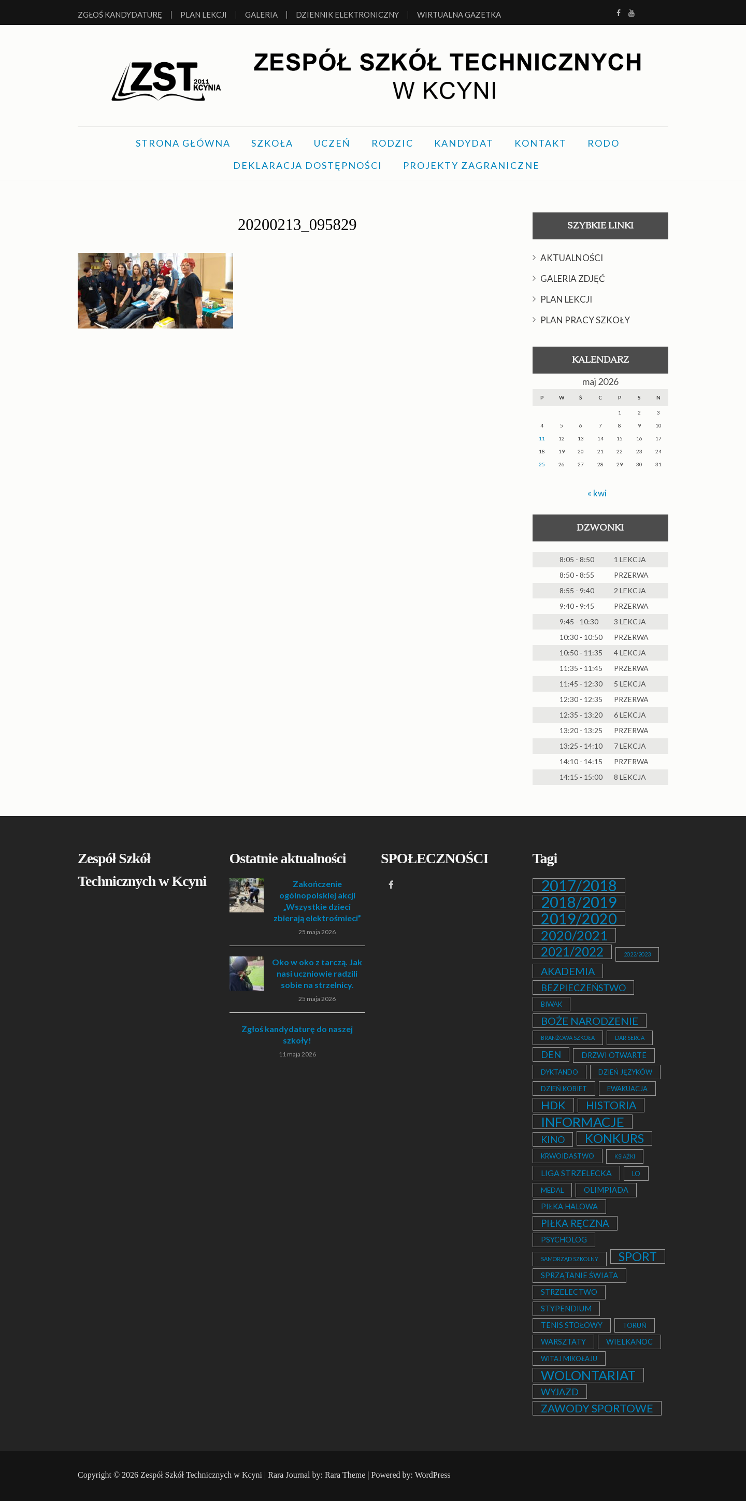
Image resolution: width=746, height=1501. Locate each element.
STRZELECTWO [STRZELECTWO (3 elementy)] (569, 1292)
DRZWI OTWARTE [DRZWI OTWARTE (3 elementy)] (614, 1055)
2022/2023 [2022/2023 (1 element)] (637, 954)
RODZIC (392, 143)
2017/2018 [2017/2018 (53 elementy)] (579, 885)
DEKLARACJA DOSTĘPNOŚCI (307, 165)
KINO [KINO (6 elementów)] (553, 1139)
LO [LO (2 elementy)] (636, 1173)
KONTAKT (540, 143)
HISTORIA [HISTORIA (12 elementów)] (611, 1105)
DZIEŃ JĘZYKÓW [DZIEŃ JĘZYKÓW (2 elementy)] (625, 1072)
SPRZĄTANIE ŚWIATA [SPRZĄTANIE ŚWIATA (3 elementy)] (579, 1275)
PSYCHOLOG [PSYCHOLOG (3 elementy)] (564, 1239)
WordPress (433, 1474)
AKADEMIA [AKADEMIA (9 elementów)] (568, 971)
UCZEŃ (332, 143)
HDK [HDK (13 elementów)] (553, 1105)
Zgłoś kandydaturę (120, 15)
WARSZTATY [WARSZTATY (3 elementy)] (563, 1341)
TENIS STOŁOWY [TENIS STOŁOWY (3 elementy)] (571, 1325)
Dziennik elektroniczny (347, 15)
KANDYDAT (464, 143)
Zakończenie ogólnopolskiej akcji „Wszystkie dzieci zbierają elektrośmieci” (317, 901)
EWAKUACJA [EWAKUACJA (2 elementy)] (627, 1088)
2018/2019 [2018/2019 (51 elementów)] (579, 902)
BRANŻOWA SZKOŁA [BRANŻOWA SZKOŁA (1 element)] (568, 1037)
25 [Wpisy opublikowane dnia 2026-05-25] (542, 464)
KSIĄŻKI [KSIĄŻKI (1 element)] (624, 1156)
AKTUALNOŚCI (571, 257)
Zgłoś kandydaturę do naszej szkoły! (297, 1034)
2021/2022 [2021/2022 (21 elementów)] (572, 952)
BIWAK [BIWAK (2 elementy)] (551, 1004)
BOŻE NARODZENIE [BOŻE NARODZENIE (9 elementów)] (589, 1020)
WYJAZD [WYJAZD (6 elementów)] (560, 1391)
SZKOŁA (272, 143)
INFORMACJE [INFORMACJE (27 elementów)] (582, 1121)
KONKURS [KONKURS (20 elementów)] (614, 1138)
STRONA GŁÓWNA (183, 143)
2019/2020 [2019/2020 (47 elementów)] (579, 918)
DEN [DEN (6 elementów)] (551, 1054)
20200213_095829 (297, 223)
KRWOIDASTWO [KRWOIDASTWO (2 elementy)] (567, 1156)
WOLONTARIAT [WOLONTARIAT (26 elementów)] (588, 1375)
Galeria (261, 15)
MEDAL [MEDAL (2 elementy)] (552, 1190)
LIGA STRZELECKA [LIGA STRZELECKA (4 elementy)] (576, 1173)
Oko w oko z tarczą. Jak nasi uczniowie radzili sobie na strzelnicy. (317, 973)
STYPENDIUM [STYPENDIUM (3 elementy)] (566, 1308)
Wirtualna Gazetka (459, 15)
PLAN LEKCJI (566, 299)
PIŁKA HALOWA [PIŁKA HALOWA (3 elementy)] (569, 1206)
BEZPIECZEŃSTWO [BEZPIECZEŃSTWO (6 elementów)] (583, 987)
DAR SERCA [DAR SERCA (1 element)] (629, 1037)
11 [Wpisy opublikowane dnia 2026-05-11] (542, 438)
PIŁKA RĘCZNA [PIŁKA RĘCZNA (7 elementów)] (575, 1223)
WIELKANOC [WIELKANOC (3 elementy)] (629, 1341)
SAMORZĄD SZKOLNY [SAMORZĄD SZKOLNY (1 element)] (569, 1258)
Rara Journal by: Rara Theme (316, 1474)
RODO (603, 143)
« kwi (597, 492)
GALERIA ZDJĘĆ (572, 278)
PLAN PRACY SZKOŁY (585, 320)
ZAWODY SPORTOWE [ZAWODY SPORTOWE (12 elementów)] (597, 1408)
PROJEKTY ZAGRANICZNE (471, 165)
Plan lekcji (203, 15)
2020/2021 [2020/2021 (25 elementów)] (574, 935)
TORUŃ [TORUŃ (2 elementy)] (635, 1325)
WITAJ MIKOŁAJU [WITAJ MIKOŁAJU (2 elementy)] (569, 1358)
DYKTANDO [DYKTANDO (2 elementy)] (559, 1072)
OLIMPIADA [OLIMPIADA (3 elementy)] (606, 1189)
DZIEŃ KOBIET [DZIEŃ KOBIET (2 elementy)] (564, 1088)
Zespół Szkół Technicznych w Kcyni (201, 1474)
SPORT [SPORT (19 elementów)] (638, 1256)
